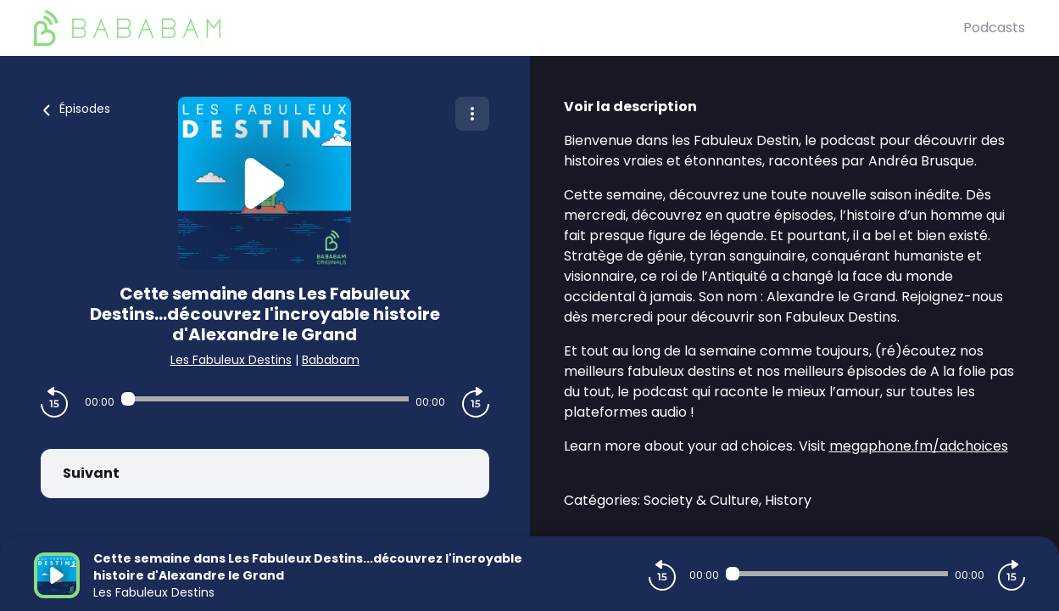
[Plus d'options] (472, 114)
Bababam (331, 359)
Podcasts (994, 27)
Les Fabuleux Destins (231, 359)
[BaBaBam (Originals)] (498, 28)
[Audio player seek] (265, 399)
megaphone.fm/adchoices (918, 446)
